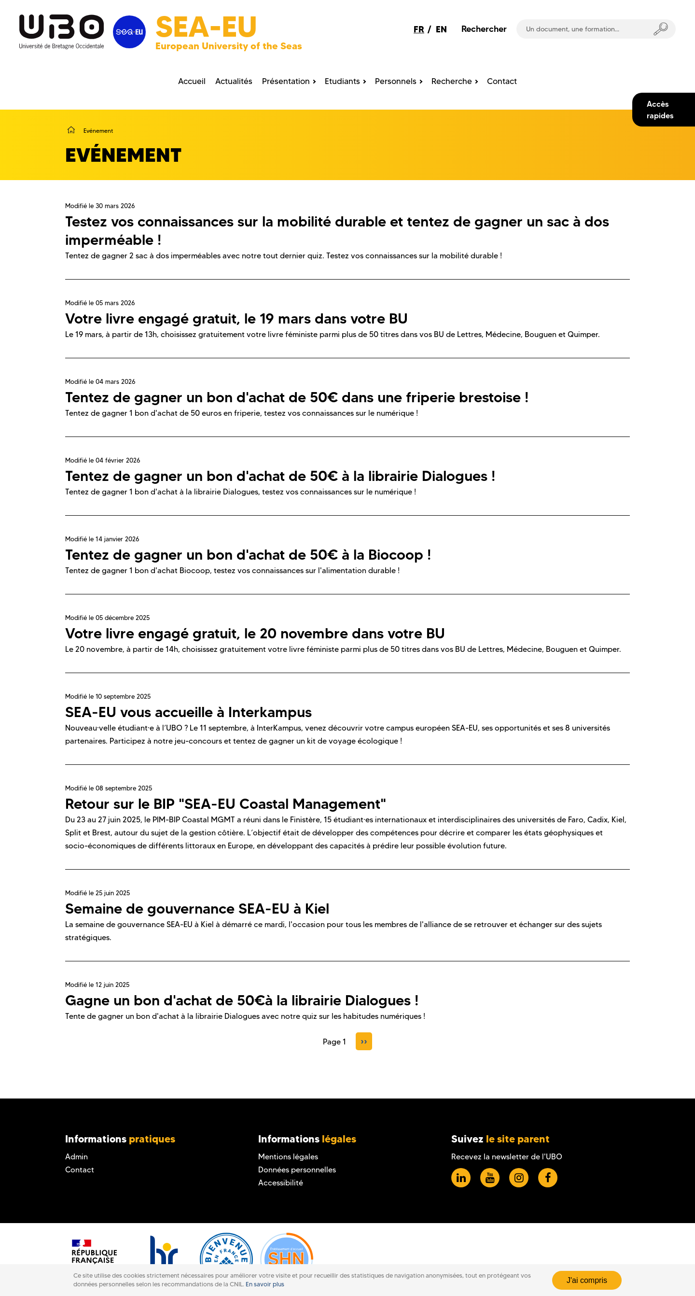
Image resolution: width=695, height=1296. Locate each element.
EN (441, 29)
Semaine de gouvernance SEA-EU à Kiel (197, 908)
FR (419, 29)
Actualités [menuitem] (233, 81)
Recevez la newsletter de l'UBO (506, 1156)
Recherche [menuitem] (451, 81)
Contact (79, 1169)
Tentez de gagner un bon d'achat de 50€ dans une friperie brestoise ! (296, 397)
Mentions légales (288, 1156)
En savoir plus (265, 1284)
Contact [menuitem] (502, 81)
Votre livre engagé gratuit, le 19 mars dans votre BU (236, 318)
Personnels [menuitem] (396, 81)
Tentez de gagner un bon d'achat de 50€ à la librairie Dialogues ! (280, 476)
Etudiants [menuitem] (342, 81)
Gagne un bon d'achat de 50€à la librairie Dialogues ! (241, 1000)
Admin (76, 1156)
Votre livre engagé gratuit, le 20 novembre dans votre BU (255, 633)
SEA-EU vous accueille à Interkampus (188, 712)
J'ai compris (587, 1280)
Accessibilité (280, 1182)
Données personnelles (297, 1169)
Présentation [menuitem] (286, 81)
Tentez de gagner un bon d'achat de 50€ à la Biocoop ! (248, 554)
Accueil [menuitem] (192, 81)
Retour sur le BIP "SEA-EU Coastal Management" (225, 804)
